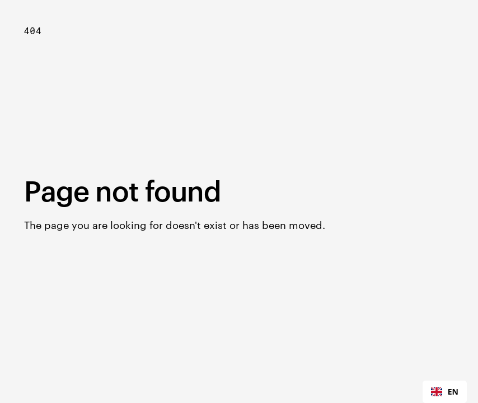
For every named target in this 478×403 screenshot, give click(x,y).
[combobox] (445, 392)
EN (444, 391)
